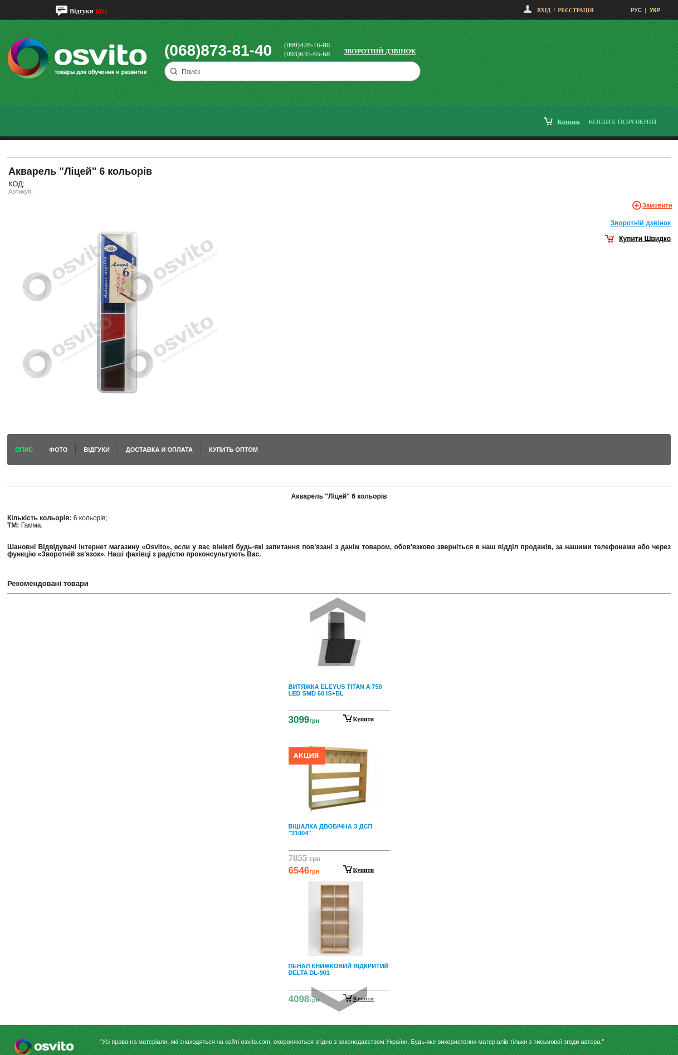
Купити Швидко (645, 239)
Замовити (657, 205)
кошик (568, 121)
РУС (636, 10)
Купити (363, 719)
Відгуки (82, 11)
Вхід (543, 10)
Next (339, 999)
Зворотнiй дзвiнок (640, 223)
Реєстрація (575, 10)
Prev (337, 610)
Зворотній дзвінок (380, 51)
